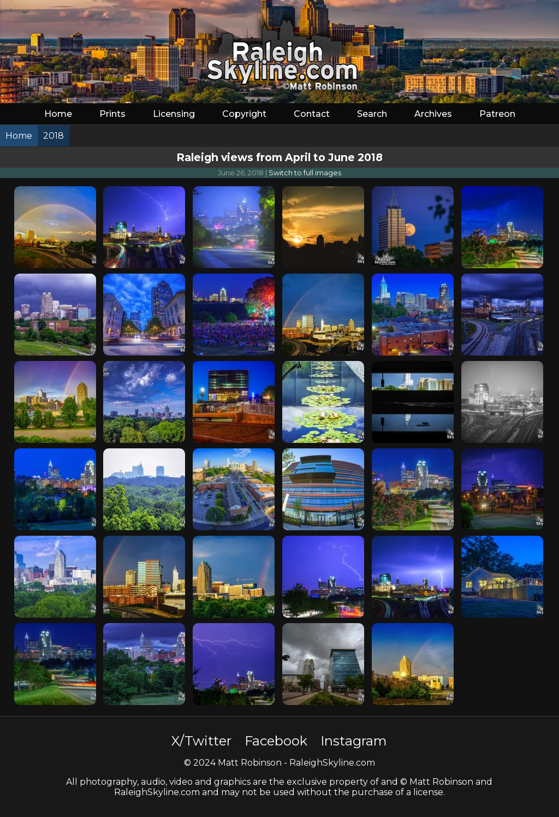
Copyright (244, 114)
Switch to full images (305, 173)
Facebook (276, 741)
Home (58, 114)
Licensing (174, 114)
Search (372, 114)
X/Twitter (201, 741)
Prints (112, 114)
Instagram (353, 741)
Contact (312, 114)
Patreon (497, 114)
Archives (433, 114)
